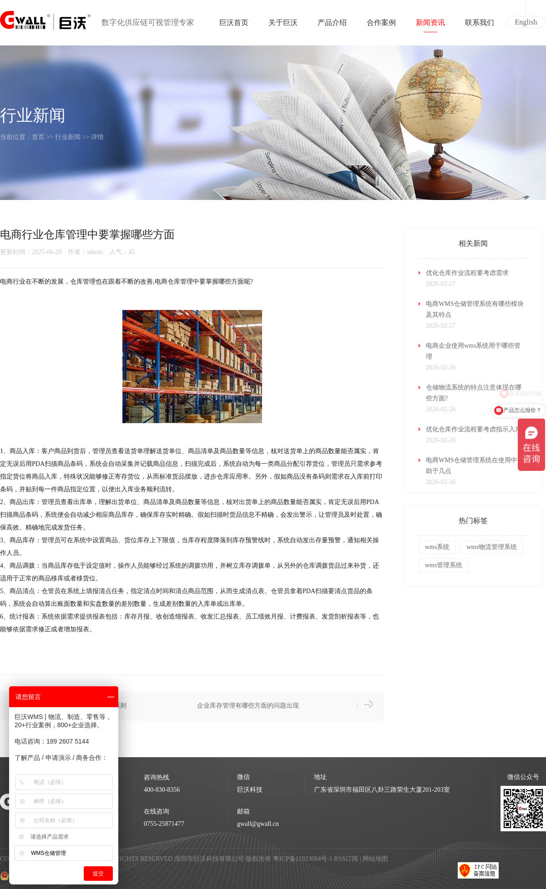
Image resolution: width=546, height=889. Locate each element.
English (526, 22)
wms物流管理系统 (491, 547)
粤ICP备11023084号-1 (303, 858)
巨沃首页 (233, 25)
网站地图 (375, 858)
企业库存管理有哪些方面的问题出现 (248, 705)
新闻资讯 (430, 25)
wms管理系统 (443, 565)
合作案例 (381, 25)
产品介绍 (332, 25)
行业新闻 (68, 137)
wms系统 (437, 547)
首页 (38, 137)
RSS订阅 (346, 858)
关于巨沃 (283, 25)
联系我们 (479, 25)
